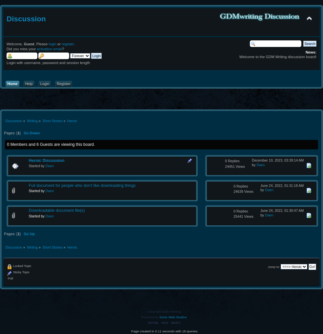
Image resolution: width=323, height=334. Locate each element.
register (68, 44)
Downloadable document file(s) (57, 210)
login (52, 44)
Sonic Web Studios (173, 317)
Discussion (26, 19)
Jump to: (274, 267)
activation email (49, 49)
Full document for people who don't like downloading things (82, 185)
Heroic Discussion (46, 160)
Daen (50, 166)
